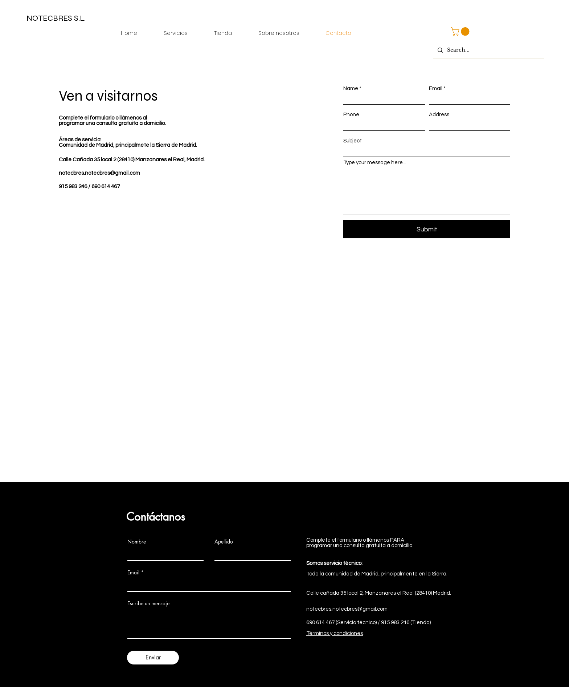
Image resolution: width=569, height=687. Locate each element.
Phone (351, 114)
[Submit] (426, 229)
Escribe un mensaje (148, 603)
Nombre (136, 541)
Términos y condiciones (334, 633)
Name (350, 88)
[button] (461, 31)
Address (439, 114)
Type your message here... (374, 162)
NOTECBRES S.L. (56, 18)
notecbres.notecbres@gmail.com (99, 173)
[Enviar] (153, 657)
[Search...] (488, 50)
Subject (352, 141)
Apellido (223, 541)
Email (435, 88)
